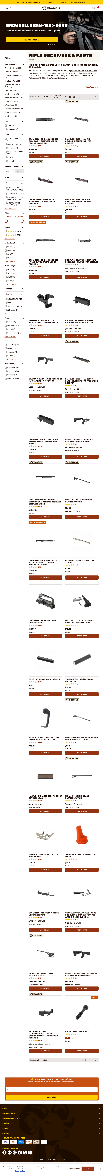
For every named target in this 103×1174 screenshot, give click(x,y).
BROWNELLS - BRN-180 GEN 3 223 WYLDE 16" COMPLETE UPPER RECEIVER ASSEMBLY (43, 566)
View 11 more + (10, 360)
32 (66, 97)
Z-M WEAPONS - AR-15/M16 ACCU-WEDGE (79, 864)
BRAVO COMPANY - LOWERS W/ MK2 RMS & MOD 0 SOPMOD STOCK (80, 443)
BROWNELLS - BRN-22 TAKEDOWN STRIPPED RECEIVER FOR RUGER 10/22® (45, 443)
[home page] (51, 8)
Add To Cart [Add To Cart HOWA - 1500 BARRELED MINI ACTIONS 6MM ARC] (45, 1001)
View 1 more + (10, 262)
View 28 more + (10, 337)
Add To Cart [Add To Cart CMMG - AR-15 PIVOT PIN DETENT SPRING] (82, 581)
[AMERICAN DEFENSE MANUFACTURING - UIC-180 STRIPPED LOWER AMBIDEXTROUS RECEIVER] (45, 1024)
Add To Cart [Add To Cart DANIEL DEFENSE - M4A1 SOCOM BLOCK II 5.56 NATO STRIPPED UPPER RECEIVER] (82, 398)
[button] (6, 8)
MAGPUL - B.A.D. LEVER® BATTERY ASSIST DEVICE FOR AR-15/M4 (43, 746)
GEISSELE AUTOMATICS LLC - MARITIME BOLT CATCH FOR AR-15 (45, 322)
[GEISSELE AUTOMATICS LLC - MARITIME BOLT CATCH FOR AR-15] (45, 301)
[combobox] (9, 171)
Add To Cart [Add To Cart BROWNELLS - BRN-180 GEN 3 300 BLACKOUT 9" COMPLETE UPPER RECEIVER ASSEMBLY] (45, 156)
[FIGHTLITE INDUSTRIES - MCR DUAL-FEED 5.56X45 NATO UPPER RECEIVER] (82, 240)
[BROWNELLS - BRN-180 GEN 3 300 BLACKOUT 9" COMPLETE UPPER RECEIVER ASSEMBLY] (45, 119)
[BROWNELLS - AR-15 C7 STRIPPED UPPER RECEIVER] (45, 605)
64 (70, 97)
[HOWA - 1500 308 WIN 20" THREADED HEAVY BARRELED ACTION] (82, 724)
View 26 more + (10, 284)
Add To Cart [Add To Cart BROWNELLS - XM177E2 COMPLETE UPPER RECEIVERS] (45, 940)
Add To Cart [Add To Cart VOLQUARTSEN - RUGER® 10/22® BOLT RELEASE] (45, 878)
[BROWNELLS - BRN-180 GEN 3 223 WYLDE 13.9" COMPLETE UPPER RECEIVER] (45, 240)
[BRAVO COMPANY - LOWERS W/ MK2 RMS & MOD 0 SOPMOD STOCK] (82, 422)
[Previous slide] (3, 30)
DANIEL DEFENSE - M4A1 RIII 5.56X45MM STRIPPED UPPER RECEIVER (80, 141)
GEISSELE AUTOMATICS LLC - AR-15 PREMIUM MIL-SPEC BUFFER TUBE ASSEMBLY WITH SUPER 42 (80, 924)
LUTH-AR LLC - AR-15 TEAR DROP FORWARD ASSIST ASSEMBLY (79, 627)
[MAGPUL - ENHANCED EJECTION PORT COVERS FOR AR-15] (45, 785)
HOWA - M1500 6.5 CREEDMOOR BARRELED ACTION (81, 503)
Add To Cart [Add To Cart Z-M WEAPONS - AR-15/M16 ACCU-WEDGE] (82, 878)
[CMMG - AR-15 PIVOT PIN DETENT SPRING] (82, 545)
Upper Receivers (77, 71)
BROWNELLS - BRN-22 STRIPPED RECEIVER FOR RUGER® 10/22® (81, 321)
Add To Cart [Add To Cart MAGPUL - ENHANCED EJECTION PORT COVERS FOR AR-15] (45, 819)
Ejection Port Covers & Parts (58, 73)
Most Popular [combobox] (91, 87)
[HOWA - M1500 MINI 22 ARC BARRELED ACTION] (82, 785)
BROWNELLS (42, 76)
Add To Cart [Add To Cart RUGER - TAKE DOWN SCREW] (82, 1063)
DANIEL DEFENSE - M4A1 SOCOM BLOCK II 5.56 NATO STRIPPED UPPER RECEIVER (81, 383)
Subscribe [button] (51, 1109)
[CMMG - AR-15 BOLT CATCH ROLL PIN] (45, 666)
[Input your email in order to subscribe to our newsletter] (52, 1102)
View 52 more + (10, 314)
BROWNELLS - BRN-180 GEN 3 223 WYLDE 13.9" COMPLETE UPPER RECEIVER (43, 262)
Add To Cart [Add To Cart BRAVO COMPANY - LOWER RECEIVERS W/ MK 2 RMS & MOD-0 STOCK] (45, 398)
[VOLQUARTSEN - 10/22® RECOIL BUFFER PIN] (82, 666)
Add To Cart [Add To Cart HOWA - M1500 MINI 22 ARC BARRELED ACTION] (82, 819)
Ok (88, 1169)
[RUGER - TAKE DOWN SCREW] (82, 1024)
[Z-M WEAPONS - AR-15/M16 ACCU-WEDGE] (82, 843)
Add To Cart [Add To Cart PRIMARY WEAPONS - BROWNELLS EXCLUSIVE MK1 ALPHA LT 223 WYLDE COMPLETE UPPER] (45, 521)
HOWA (50, 76)
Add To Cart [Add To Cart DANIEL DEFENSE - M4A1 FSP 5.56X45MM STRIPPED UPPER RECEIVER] (45, 217)
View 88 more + (10, 209)
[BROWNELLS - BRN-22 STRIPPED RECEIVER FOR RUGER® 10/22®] (82, 301)
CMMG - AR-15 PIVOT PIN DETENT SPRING (81, 565)
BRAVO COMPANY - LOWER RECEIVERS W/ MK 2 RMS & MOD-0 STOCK (45, 383)
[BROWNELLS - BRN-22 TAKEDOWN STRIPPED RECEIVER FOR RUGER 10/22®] (45, 422)
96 (74, 97)
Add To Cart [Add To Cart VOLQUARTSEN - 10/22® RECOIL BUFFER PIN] (82, 700)
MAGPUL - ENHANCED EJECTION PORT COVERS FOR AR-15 (45, 805)
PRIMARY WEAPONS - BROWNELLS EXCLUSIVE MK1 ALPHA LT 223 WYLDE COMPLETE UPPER (45, 505)
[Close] (101, 1169)
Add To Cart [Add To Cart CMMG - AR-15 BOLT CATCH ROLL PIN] (45, 700)
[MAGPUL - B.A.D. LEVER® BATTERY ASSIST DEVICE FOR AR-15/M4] (45, 724)
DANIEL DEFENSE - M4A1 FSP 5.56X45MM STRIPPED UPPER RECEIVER (44, 202)
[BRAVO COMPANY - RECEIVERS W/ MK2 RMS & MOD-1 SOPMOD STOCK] (82, 964)
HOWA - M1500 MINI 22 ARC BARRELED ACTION (78, 805)
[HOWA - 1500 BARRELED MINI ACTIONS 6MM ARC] (45, 964)
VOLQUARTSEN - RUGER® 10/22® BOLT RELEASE (42, 864)
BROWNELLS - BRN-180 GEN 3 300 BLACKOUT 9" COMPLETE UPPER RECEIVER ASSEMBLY (44, 141)
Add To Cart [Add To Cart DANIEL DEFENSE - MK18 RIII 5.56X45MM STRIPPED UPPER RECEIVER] (82, 217)
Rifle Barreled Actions (37, 73)
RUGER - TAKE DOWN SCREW (79, 1044)
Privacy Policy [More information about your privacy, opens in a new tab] (20, 1171)
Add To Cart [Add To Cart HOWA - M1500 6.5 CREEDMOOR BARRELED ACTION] (82, 521)
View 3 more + (10, 239)
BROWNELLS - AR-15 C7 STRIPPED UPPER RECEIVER (43, 626)
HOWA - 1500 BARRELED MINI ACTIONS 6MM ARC (43, 985)
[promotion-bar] (51, 2)
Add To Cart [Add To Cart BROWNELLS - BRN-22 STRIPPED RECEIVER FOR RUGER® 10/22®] (82, 338)
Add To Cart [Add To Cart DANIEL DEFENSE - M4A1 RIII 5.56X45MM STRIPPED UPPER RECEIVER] (82, 156)
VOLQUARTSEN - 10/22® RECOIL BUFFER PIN (81, 686)
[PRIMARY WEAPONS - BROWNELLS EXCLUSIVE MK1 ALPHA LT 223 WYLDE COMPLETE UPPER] (45, 482)
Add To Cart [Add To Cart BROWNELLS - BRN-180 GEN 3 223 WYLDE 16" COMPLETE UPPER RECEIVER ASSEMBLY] (45, 581)
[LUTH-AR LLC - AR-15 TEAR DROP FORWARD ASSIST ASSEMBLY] (82, 605)
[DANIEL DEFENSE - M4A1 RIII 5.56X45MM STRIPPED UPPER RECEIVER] (82, 119)
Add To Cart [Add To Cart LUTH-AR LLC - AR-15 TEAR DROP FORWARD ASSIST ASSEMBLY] (82, 642)
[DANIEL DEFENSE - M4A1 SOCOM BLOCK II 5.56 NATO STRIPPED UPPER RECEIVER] (82, 361)
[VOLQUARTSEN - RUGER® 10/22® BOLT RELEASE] (45, 843)
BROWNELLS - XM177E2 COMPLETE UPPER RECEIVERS (44, 922)
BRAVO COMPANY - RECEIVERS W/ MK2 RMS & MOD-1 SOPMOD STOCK (80, 986)
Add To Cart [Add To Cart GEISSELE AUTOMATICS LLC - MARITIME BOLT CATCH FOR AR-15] (45, 338)
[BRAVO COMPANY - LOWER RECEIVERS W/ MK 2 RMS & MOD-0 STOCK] (45, 361)
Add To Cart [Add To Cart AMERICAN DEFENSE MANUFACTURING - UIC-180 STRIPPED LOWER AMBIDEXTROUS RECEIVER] (45, 1063)
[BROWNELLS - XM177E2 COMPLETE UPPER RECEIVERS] (45, 901)
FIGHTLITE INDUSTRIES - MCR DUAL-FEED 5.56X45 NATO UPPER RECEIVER (80, 262)
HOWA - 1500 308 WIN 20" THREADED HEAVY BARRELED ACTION (80, 746)
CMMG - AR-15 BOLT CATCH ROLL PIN (45, 686)
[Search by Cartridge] (14, 294)
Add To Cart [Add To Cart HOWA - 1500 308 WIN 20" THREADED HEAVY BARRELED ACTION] (82, 761)
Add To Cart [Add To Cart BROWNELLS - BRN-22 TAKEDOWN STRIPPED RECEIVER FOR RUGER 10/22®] (45, 458)
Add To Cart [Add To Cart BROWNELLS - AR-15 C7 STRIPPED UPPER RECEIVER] (45, 642)
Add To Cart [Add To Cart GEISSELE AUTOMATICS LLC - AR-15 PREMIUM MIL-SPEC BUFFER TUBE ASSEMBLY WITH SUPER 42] (82, 940)
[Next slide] (100, 30)
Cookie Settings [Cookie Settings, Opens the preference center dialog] (73, 1169)
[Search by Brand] (14, 182)
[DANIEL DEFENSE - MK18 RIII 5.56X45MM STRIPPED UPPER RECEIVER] (82, 180)
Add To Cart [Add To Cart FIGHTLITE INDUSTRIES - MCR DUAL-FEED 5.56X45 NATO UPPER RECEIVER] (82, 277)
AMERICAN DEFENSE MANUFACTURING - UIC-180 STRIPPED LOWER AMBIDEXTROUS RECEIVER (43, 1047)
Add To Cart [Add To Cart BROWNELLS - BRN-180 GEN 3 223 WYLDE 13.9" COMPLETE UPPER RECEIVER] (45, 277)
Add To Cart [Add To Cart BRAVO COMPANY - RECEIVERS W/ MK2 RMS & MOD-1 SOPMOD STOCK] (82, 1001)
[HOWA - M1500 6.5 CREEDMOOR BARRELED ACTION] (82, 482)
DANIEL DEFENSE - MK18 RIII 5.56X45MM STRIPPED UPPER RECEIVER (80, 202)
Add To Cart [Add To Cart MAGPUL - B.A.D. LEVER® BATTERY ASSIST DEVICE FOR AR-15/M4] (45, 761)
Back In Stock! (32, 39)
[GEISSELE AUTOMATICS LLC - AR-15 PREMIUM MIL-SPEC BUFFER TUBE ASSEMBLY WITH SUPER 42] (82, 901)
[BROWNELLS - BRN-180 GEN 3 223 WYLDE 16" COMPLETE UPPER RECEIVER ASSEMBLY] (45, 545)
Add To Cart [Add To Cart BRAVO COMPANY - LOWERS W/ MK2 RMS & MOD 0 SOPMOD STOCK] (82, 458)
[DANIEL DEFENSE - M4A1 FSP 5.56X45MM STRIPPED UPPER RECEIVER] (45, 180)
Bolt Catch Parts (91, 71)
